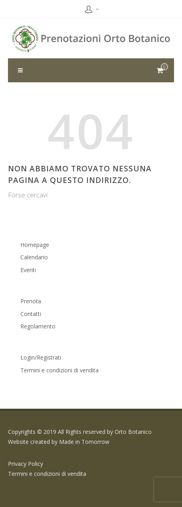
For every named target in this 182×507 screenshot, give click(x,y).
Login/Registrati (40, 357)
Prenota (30, 301)
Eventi (28, 270)
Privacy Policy (25, 463)
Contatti (30, 314)
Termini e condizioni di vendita (59, 370)
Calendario (34, 257)
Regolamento (37, 326)
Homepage (34, 245)
